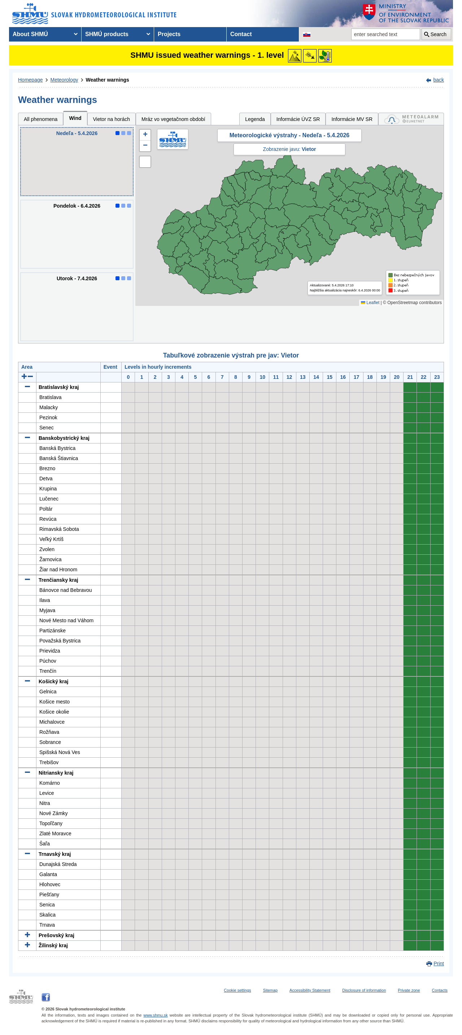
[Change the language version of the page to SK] (307, 34)
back (438, 80)
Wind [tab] (75, 118)
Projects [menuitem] (169, 34)
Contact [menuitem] (241, 34)
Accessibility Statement (309, 990)
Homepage (30, 80)
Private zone (409, 990)
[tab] (411, 119)
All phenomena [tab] (40, 119)
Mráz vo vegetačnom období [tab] (173, 119)
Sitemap (270, 990)
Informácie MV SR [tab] (351, 119)
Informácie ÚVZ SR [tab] (298, 119)
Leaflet (370, 302)
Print (438, 963)
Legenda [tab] (255, 119)
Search (438, 34)
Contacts (440, 990)
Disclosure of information (364, 990)
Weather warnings (107, 80)
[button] (145, 135)
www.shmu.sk (155, 1015)
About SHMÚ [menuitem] (30, 34)
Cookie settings (237, 990)
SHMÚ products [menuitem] (106, 34)
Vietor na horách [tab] (111, 119)
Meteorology (64, 80)
